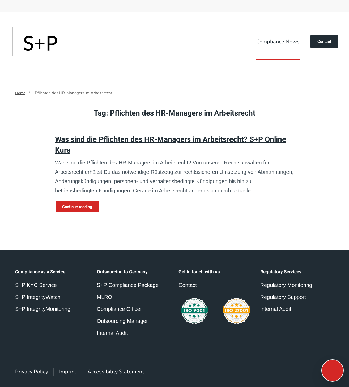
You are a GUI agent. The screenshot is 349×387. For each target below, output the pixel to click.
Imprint (67, 371)
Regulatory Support (283, 297)
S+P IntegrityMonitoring (42, 309)
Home (20, 93)
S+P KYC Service (36, 285)
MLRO (104, 297)
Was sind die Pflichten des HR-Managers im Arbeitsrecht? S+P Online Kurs (170, 144)
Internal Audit (275, 309)
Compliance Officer (119, 309)
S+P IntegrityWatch (38, 297)
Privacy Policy (31, 371)
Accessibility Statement (115, 371)
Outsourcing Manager (122, 321)
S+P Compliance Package (128, 285)
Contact (324, 41)
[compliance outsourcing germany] (236, 311)
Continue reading (77, 207)
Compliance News (278, 41)
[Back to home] (34, 41)
